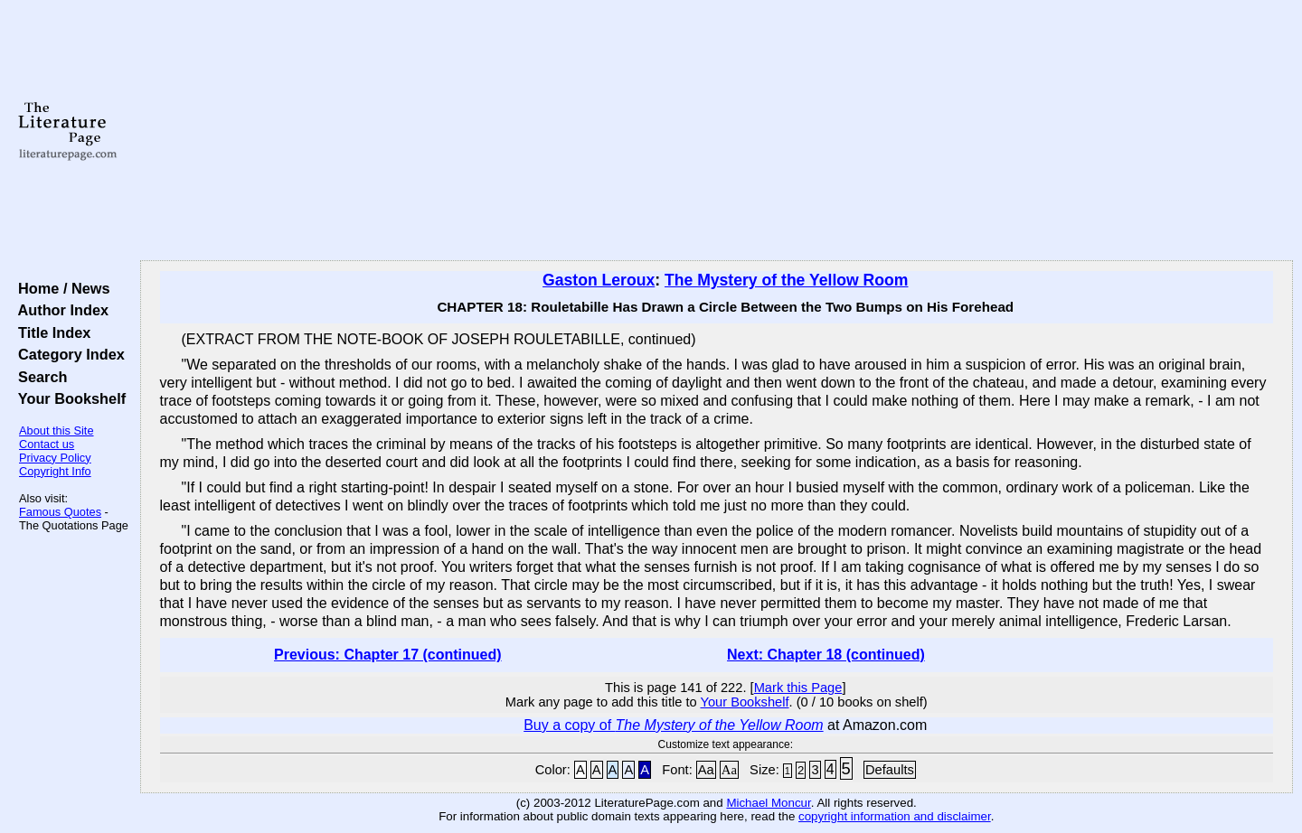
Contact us (46, 444)
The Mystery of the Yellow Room (787, 280)
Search (38, 377)
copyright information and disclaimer (894, 816)
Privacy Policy (55, 457)
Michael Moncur (768, 803)
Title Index (50, 332)
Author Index (59, 310)
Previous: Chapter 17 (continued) (388, 654)
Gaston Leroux (598, 280)
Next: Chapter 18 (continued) (826, 654)
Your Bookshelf (68, 398)
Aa (706, 770)
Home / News (60, 288)
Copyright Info (55, 471)
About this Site (56, 430)
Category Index (67, 354)
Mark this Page (798, 687)
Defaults (889, 770)
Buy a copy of (673, 725)
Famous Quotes (60, 512)
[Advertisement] (716, 131)
